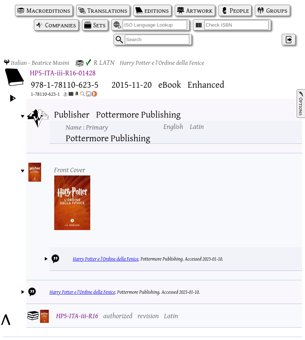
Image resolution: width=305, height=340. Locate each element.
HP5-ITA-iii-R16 (77, 315)
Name (87, 127)
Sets (99, 25)
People (239, 10)
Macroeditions (48, 10)
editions (156, 10)
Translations (107, 10)
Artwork (199, 10)
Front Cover (70, 169)
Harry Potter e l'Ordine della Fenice (105, 258)
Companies (60, 25)
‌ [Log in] (289, 39)
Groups (276, 10)
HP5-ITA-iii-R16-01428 (63, 72)
